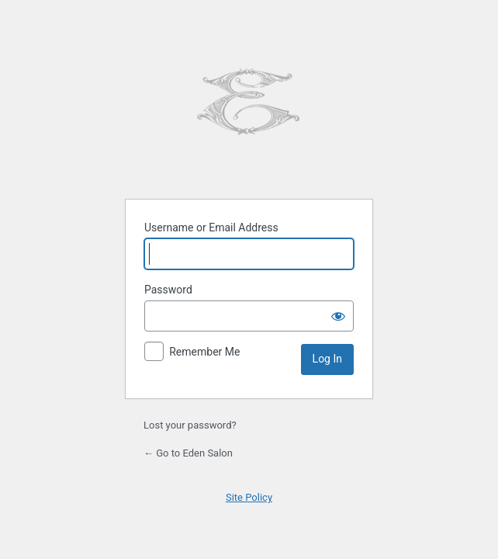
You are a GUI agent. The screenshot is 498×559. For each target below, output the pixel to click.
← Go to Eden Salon (188, 453)
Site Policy (249, 497)
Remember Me (204, 351)
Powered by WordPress (249, 102)
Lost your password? (190, 425)
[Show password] (338, 316)
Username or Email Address (211, 227)
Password (168, 289)
